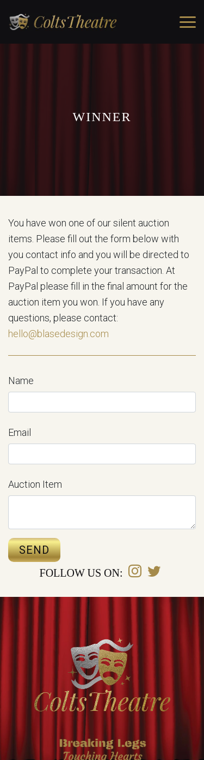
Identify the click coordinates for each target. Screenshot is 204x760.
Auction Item (35, 484)
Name (21, 380)
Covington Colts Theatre (62, 22)
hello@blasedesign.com (58, 333)
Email (19, 432)
